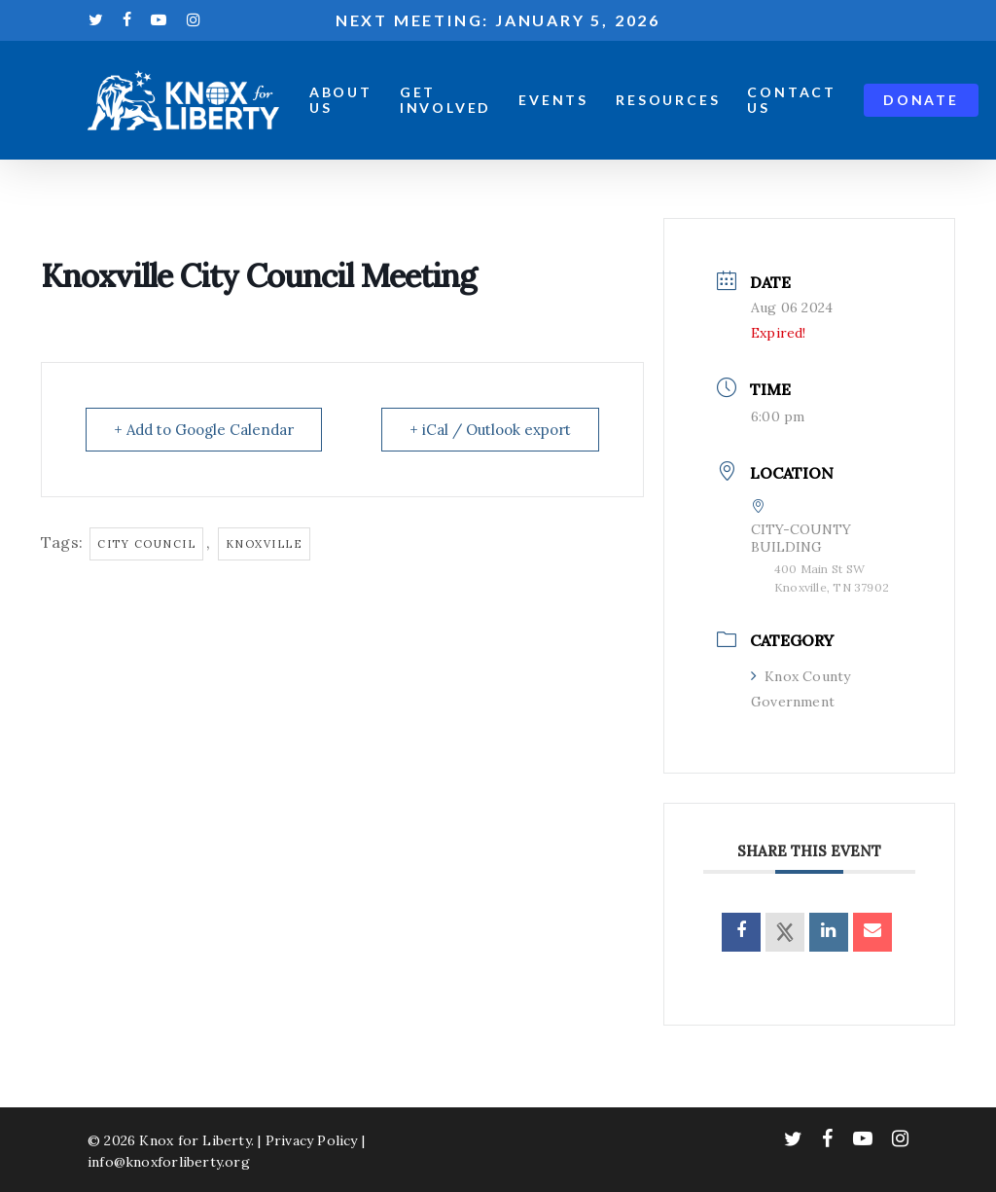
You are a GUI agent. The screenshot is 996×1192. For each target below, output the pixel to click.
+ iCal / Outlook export (490, 429)
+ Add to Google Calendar (204, 429)
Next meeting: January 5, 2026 (498, 20)
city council (146, 544)
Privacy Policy (312, 1140)
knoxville (264, 544)
